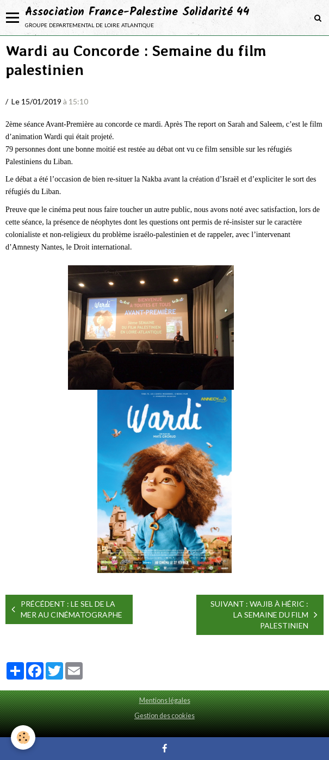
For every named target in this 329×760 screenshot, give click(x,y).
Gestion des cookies (164, 716)
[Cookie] (23, 737)
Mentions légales (164, 700)
